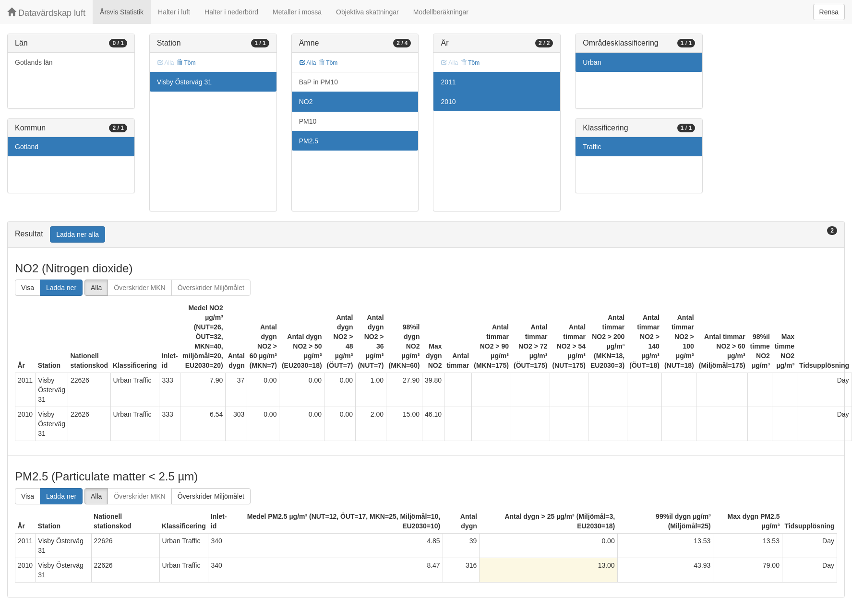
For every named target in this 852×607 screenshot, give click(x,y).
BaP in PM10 (318, 82)
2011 (448, 82)
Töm (186, 62)
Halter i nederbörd (231, 12)
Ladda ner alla (77, 234)
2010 (448, 101)
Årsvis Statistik (122, 12)
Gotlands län (34, 62)
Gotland (26, 147)
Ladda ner (61, 288)
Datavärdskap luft (46, 13)
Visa (27, 288)
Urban (592, 62)
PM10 (308, 121)
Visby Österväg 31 (184, 82)
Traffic (592, 147)
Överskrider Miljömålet (211, 288)
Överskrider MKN (139, 288)
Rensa (829, 12)
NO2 (306, 101)
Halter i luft (174, 12)
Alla (308, 62)
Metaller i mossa (297, 12)
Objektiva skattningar (367, 12)
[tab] (426, 235)
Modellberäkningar (440, 12)
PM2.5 (308, 141)
